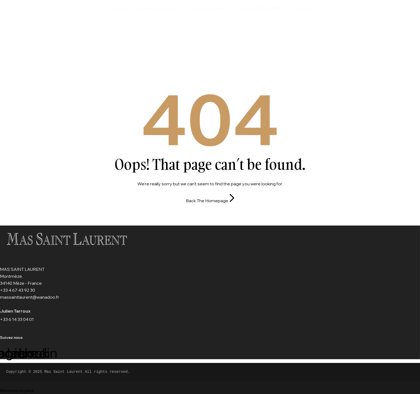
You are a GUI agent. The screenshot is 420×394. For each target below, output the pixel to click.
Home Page (198, 57)
